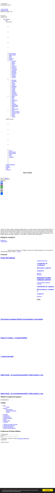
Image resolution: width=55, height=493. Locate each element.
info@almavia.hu (4, 10)
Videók (7, 412)
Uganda (13, 90)
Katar (13, 99)
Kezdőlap (5, 414)
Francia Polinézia (16, 111)
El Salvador (14, 68)
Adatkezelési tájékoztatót (23, 438)
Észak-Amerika (12, 54)
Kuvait (13, 101)
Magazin (8, 167)
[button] (6, 19)
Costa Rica (14, 66)
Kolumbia (14, 72)
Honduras (14, 71)
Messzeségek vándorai (11, 410)
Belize (13, 62)
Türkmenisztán (15, 109)
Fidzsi (13, 110)
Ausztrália (11, 58)
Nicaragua (14, 73)
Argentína (14, 61)
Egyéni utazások (9, 119)
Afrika (10, 56)
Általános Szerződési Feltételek (10, 424)
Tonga (13, 115)
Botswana (14, 80)
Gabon (13, 82)
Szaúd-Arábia (15, 105)
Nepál (13, 102)
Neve (2, 437)
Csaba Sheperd (4, 241)
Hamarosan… (4, 240)
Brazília (13, 63)
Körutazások (9, 22)
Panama (13, 75)
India (13, 97)
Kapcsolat (8, 169)
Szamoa (13, 114)
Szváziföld (14, 93)
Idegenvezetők (6, 420)
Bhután (13, 96)
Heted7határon (9, 409)
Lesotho (13, 83)
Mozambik (14, 86)
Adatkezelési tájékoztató (8, 425)
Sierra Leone (14, 95)
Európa (10, 59)
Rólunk (7, 165)
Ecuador (13, 67)
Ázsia (10, 57)
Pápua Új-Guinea (15, 112)
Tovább (18, 251)
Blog (7, 168)
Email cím (3, 435)
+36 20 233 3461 (4, 9)
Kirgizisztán (14, 100)
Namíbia (14, 87)
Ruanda (13, 88)
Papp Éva (6, 178)
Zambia (13, 91)
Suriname (14, 76)
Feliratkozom (3, 439)
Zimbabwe (14, 92)
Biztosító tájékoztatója (8, 427)
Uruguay (14, 77)
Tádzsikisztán (15, 106)
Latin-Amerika (12, 53)
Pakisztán (14, 104)
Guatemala (14, 69)
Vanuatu (13, 116)
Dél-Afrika (14, 81)
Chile (13, 64)
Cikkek (7, 407)
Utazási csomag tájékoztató (9, 428)
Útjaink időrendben (10, 164)
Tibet (13, 107)
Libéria (13, 85)
